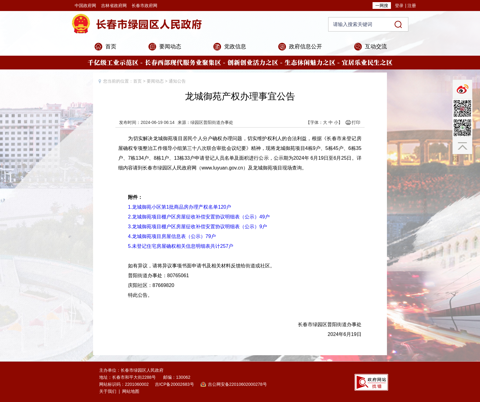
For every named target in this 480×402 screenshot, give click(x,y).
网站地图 (130, 391)
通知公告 (177, 81)
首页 (110, 46)
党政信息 (235, 46)
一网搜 (381, 5)
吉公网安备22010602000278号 (237, 384)
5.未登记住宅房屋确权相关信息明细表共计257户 (180, 246)
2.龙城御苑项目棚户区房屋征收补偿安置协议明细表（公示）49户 (199, 216)
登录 (399, 5)
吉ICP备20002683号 (174, 384)
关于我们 (107, 391)
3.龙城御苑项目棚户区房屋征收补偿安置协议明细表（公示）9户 (197, 226)
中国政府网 (85, 5)
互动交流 (376, 46)
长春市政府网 (144, 5)
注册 (411, 5)
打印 (356, 122)
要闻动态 (170, 46)
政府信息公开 (305, 46)
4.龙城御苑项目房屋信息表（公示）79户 (172, 236)
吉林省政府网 (114, 5)
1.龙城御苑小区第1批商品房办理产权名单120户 (179, 207)
